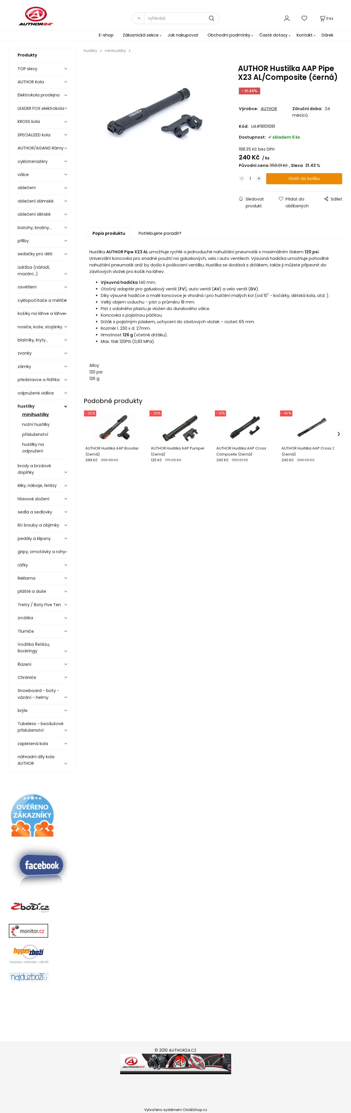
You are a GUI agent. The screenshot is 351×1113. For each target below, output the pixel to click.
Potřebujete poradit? (160, 233)
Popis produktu (109, 233)
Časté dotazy (273, 35)
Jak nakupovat (183, 35)
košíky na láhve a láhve (41, 313)
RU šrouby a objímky (38, 525)
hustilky (26, 406)
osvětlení (27, 287)
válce (23, 174)
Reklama (26, 578)
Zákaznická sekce (141, 35)
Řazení (24, 664)
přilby (23, 241)
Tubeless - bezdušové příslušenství (40, 727)
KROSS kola (29, 121)
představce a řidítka (38, 380)
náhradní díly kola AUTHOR (36, 760)
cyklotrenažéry (33, 161)
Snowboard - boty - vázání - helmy (38, 694)
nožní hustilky (36, 424)
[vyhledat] (181, 18)
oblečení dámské (36, 201)
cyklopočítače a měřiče (42, 300)
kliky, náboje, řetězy (37, 485)
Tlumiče (26, 631)
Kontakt (305, 35)
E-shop (106, 35)
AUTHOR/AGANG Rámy (40, 148)
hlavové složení (33, 499)
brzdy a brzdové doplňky (34, 469)
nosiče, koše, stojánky (40, 327)
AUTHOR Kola (31, 82)
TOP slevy (27, 69)
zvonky (25, 353)
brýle (23, 710)
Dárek (327, 35)
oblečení (27, 188)
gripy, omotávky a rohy (41, 552)
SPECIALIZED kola (34, 135)
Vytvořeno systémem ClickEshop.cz (175, 1109)
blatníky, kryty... (33, 340)
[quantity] (250, 178)
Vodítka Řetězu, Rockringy (34, 648)
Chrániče (27, 677)
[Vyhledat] (138, 18)
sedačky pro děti (35, 254)
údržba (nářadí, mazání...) (34, 270)
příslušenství (35, 434)
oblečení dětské (34, 214)
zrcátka (25, 618)
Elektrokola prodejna (38, 95)
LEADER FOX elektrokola (41, 108)
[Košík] (326, 18)
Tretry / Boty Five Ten (39, 605)
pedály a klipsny (34, 538)
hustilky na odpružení (33, 448)
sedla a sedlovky (35, 512)
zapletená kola (33, 743)
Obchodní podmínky (229, 35)
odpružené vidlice (36, 393)
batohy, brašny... (35, 227)
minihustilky (35, 414)
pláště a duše (32, 591)
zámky (24, 366)
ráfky (23, 565)
